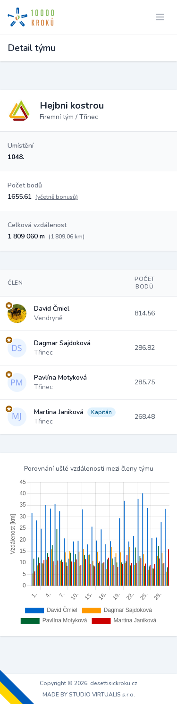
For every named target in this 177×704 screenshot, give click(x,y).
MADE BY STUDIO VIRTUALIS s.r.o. (88, 694)
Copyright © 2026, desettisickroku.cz (88, 683)
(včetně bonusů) (56, 197)
